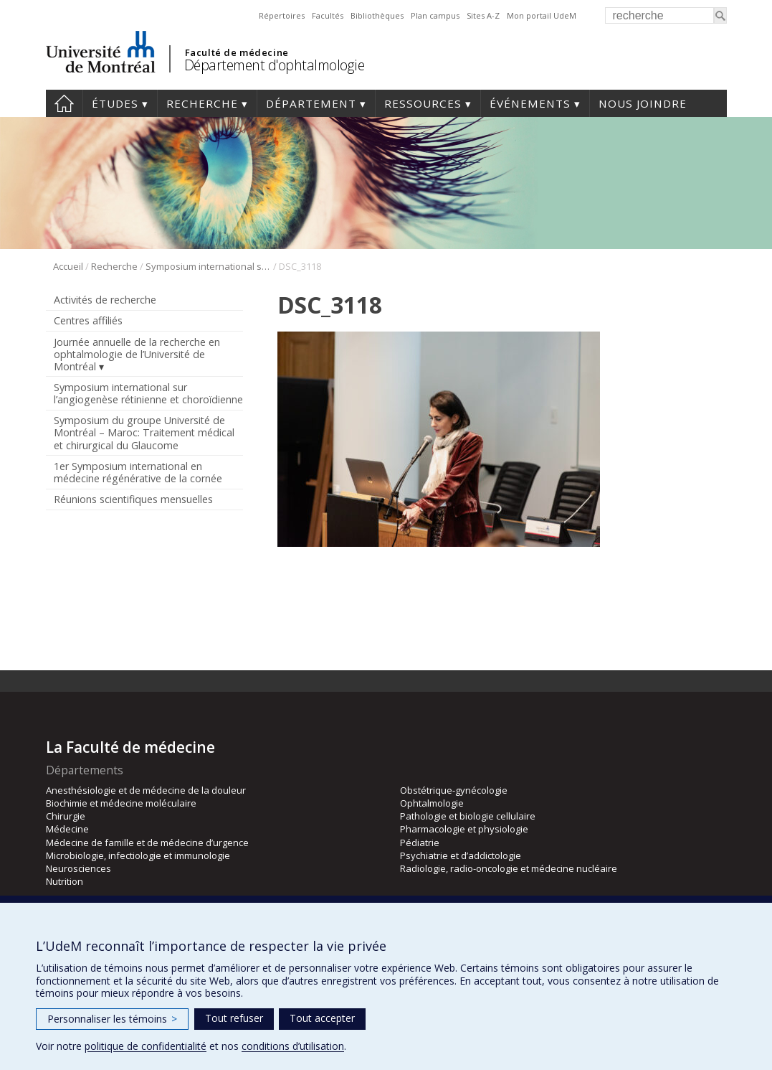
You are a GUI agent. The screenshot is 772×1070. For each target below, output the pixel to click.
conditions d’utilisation (293, 1046)
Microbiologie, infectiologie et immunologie (138, 855)
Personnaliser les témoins (112, 1019)
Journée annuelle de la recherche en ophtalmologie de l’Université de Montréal (137, 354)
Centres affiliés (88, 320)
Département (311, 103)
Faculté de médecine (237, 52)
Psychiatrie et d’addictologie (460, 855)
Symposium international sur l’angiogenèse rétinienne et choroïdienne (208, 266)
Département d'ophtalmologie (274, 65)
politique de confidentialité (145, 1046)
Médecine (67, 828)
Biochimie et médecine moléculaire (121, 803)
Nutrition (64, 881)
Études (115, 103)
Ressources (423, 103)
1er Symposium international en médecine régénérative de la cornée (138, 472)
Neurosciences (78, 868)
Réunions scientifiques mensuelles (133, 499)
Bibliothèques (377, 15)
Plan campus (435, 15)
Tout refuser (234, 1018)
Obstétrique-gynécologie (453, 790)
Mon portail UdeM (541, 15)
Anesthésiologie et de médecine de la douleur (146, 790)
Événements (530, 103)
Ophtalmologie (432, 803)
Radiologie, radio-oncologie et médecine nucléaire (508, 868)
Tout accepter (322, 1018)
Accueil (64, 103)
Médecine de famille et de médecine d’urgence (147, 842)
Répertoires (282, 15)
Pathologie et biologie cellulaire (467, 815)
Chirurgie (65, 815)
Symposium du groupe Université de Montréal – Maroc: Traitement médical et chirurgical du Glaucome (144, 432)
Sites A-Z (483, 15)
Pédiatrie (419, 842)
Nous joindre (643, 103)
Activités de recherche (105, 299)
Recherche (202, 103)
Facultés (327, 15)
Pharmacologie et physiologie (464, 828)
